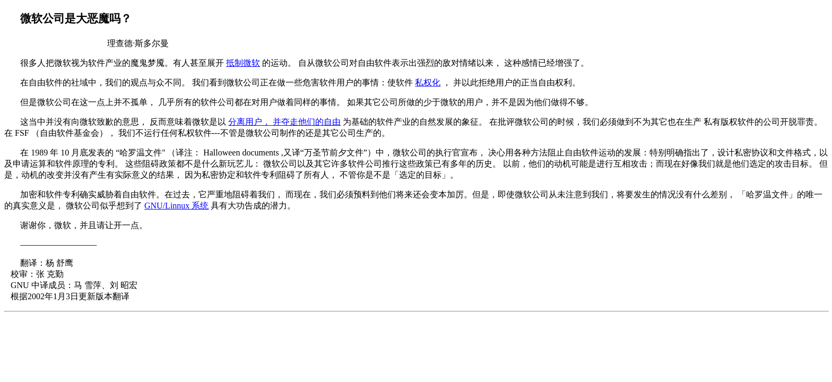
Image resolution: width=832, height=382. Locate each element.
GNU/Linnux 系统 (176, 205)
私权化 (427, 82)
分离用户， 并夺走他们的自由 (284, 121)
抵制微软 (243, 62)
